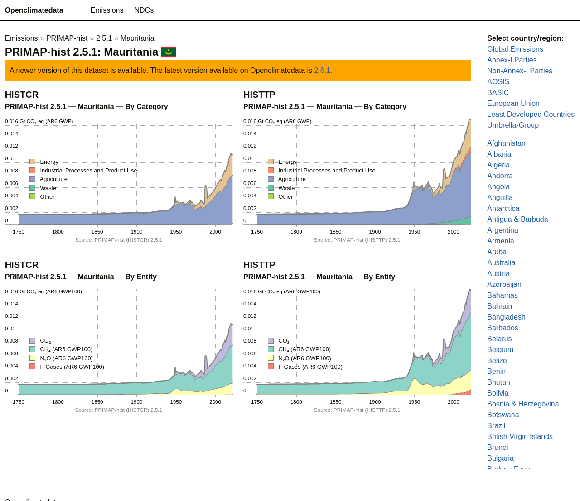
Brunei (497, 447)
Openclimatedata (34, 10)
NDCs (144, 10)
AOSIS (498, 82)
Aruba (497, 252)
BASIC (498, 92)
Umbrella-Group (513, 125)
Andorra (500, 176)
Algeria (498, 165)
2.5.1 (104, 38)
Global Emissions (515, 49)
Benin (496, 371)
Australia (501, 263)
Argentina (502, 230)
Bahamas (502, 295)
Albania (499, 154)
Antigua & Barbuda (517, 219)
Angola (498, 187)
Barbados (502, 328)
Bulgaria (500, 458)
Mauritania (138, 38)
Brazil (496, 425)
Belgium (500, 349)
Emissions (107, 10)
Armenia (500, 241)
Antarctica (503, 208)
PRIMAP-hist (67, 38)
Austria (498, 273)
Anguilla (500, 197)
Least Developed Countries (531, 114)
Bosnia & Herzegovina (523, 404)
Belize (497, 360)
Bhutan (498, 382)
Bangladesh (506, 317)
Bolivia (497, 393)
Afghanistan (506, 143)
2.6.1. (323, 70)
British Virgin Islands (520, 436)
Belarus (499, 339)
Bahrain (499, 306)
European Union (513, 103)
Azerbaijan (504, 284)
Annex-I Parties (511, 60)
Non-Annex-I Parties (519, 71)
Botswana (503, 415)
